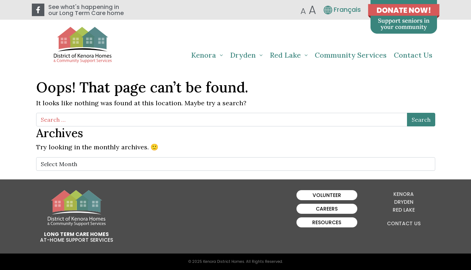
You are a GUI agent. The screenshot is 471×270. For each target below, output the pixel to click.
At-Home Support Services (76, 240)
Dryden (246, 54)
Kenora (207, 54)
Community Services (351, 54)
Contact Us (413, 54)
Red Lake (289, 54)
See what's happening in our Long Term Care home (86, 10)
